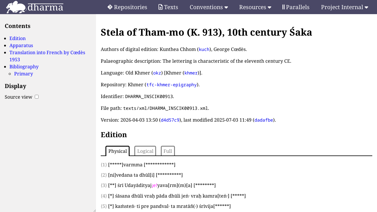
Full (167, 151)
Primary (23, 73)
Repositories (127, 7)
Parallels (296, 7)
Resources (255, 7)
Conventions (209, 7)
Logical (145, 151)
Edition (17, 38)
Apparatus (21, 45)
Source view (22, 97)
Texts (168, 7)
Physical (117, 151)
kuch (204, 49)
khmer (191, 73)
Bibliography (24, 66)
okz (157, 73)
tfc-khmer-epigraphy (171, 84)
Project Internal (344, 7)
